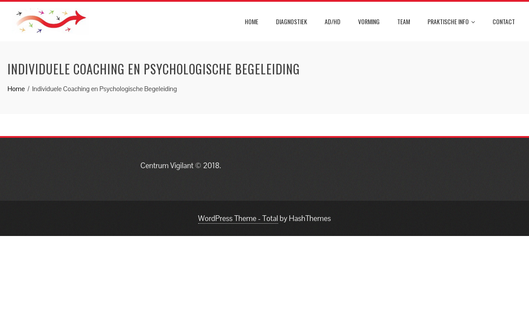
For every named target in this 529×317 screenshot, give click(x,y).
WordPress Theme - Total (238, 218)
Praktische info (451, 21)
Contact (504, 21)
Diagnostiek (291, 21)
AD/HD (333, 21)
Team (403, 21)
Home (251, 21)
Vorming (369, 21)
